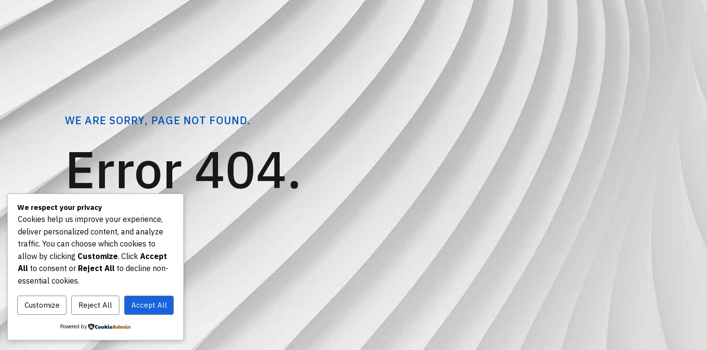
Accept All (149, 305)
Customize (42, 305)
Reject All (95, 305)
